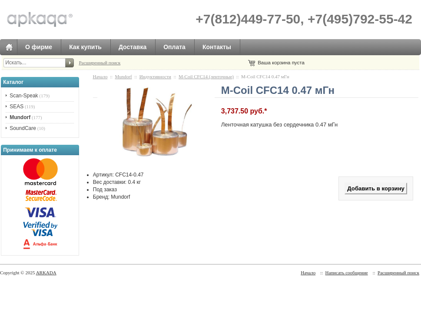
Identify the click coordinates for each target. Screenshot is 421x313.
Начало (100, 76)
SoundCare (23, 128)
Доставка (132, 46)
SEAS (16, 106)
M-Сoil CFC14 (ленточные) (206, 76)
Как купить (85, 46)
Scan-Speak (24, 96)
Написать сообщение (346, 272)
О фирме (38, 46)
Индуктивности (155, 76)
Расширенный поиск (99, 62)
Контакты (216, 46)
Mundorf (123, 76)
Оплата (174, 46)
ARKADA (46, 272)
